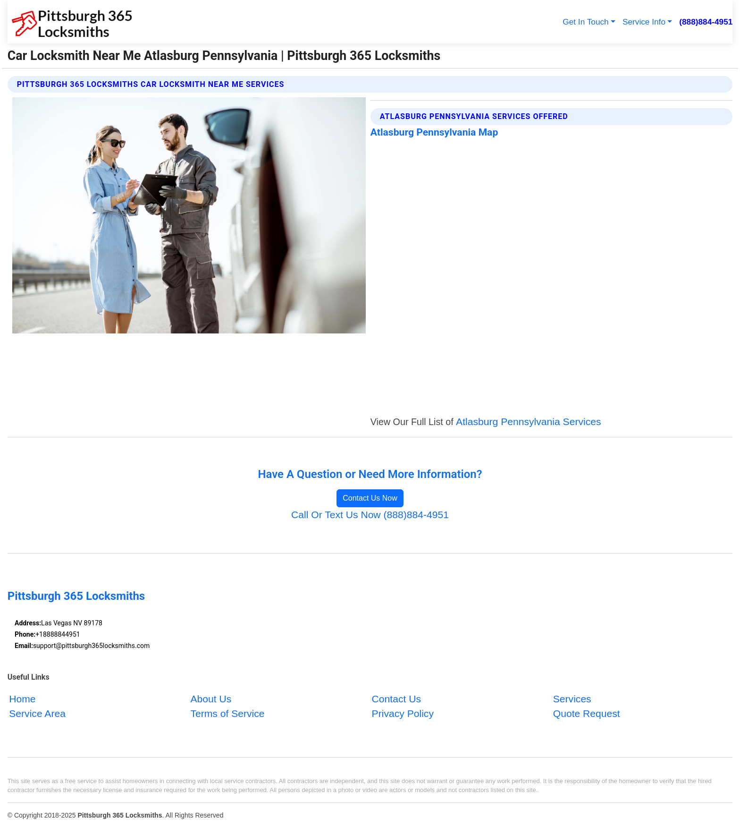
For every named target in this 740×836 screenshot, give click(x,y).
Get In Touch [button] (585, 21)
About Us (210, 698)
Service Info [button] (643, 21)
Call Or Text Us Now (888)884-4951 (370, 514)
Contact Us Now (370, 498)
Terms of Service (227, 713)
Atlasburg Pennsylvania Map (434, 132)
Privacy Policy (403, 713)
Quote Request (586, 713)
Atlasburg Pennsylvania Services (528, 421)
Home (22, 698)
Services (572, 698)
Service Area (37, 713)
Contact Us (396, 698)
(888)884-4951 (705, 21)
